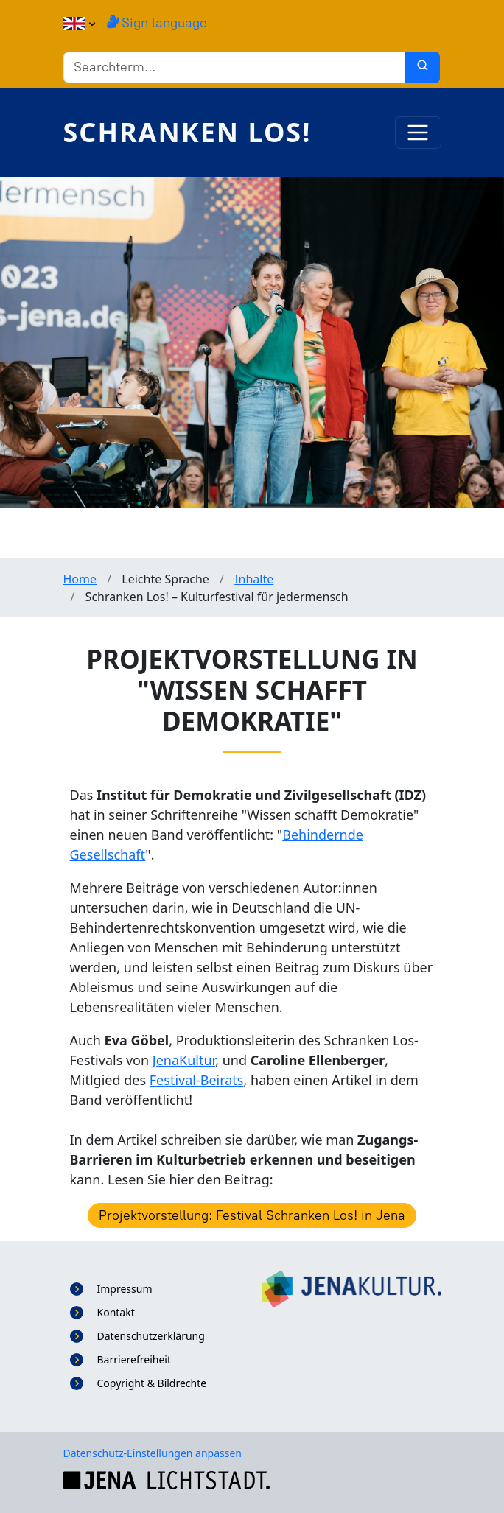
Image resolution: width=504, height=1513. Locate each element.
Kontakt (116, 1312)
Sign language (156, 23)
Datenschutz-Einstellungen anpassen (152, 1453)
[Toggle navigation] (418, 133)
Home (80, 579)
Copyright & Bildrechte (152, 1383)
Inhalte (253, 579)
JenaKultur (184, 1060)
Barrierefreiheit (134, 1359)
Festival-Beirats (197, 1080)
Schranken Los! (187, 132)
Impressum (125, 1289)
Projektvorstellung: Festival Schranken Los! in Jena (252, 1215)
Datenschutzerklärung (151, 1336)
